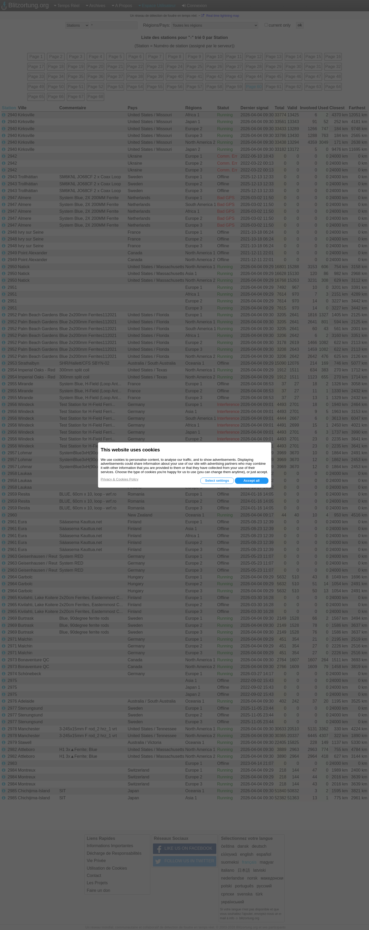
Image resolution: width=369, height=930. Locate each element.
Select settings (217, 481)
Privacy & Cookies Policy (120, 479)
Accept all (252, 481)
